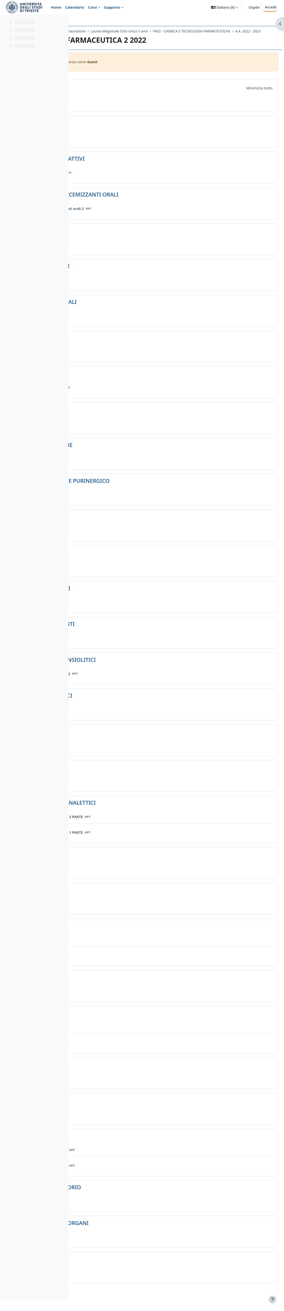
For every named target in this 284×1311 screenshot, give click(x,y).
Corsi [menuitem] (92, 7)
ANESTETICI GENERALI (120, 308)
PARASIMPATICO (113, 932)
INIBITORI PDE (110, 1106)
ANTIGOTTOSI (109, 380)
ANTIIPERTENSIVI (114, 1019)
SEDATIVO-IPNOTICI (117, 594)
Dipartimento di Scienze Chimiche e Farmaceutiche (118, 31)
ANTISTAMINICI (112, 415)
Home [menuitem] (56, 7)
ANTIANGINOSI (111, 1070)
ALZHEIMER (106, 860)
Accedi (270, 7)
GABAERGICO (109, 523)
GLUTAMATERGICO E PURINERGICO (137, 487)
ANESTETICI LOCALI (117, 272)
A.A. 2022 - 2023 (177, 37)
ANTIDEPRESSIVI (113, 896)
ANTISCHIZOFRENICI (118, 702)
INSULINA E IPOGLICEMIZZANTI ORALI (141, 201)
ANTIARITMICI (110, 1142)
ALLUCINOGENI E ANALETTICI (130, 809)
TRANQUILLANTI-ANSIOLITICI (130, 666)
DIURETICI (105, 236)
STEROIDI (104, 129)
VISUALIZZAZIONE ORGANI (126, 1229)
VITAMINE (104, 1265)
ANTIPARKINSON (113, 738)
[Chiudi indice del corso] (5, 21)
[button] (224, 7)
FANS (98, 344)
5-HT (97, 559)
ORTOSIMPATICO (113, 983)
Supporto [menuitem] (112, 7)
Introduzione (108, 93)
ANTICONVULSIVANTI (119, 630)
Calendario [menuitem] (74, 7)
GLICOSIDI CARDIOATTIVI (124, 165)
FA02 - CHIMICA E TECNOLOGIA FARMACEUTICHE (121, 37)
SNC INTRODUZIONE (118, 451)
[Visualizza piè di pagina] (272, 1299)
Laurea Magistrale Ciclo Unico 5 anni (191, 31)
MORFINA (104, 773)
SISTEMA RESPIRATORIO (122, 1193)
